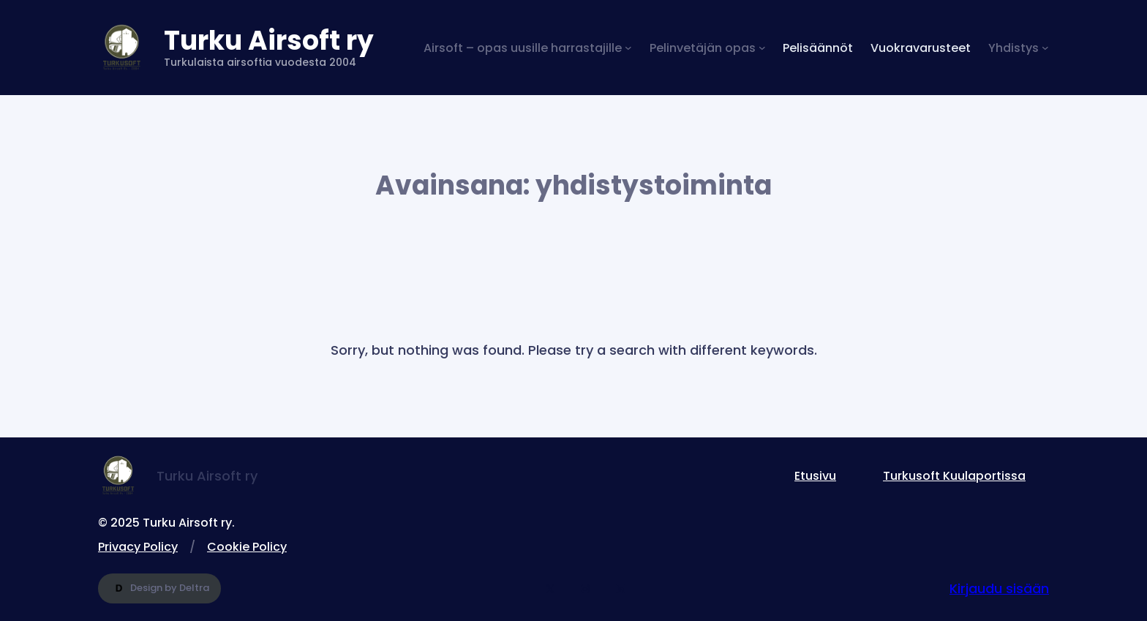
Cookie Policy (247, 546)
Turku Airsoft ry (269, 40)
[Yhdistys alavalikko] (1018, 48)
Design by (159, 588)
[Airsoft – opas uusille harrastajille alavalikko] (528, 48)
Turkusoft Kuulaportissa (954, 475)
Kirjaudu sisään (999, 588)
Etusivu (815, 475)
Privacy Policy (138, 546)
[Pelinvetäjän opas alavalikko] (708, 48)
